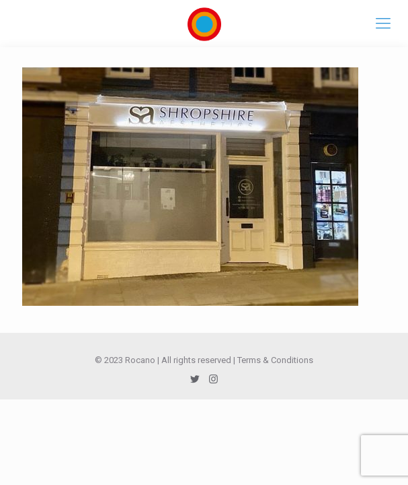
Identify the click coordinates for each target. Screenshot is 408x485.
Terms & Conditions (275, 360)
